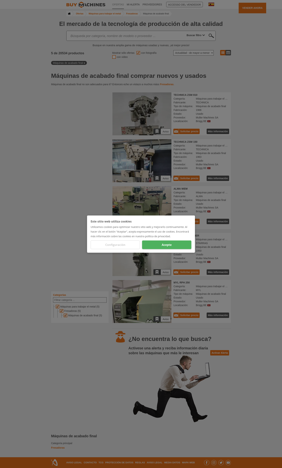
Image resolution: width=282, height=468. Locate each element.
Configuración (115, 245)
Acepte (167, 245)
